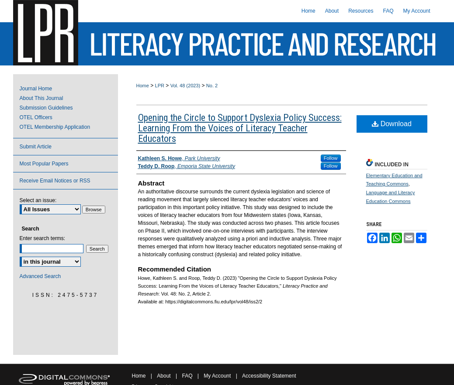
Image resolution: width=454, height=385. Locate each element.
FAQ (187, 376)
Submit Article (36, 147)
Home (142, 85)
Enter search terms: (43, 238)
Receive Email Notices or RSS (55, 181)
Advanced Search (40, 276)
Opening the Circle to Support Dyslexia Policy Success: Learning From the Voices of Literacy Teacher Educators (240, 128)
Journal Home (36, 89)
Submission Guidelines (46, 108)
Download (392, 123)
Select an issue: (38, 200)
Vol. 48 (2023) (185, 85)
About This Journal (41, 98)
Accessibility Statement (269, 376)
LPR (159, 85)
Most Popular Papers (44, 164)
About (163, 376)
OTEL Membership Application (55, 127)
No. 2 (212, 85)
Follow (331, 158)
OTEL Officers (36, 117)
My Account (217, 376)
